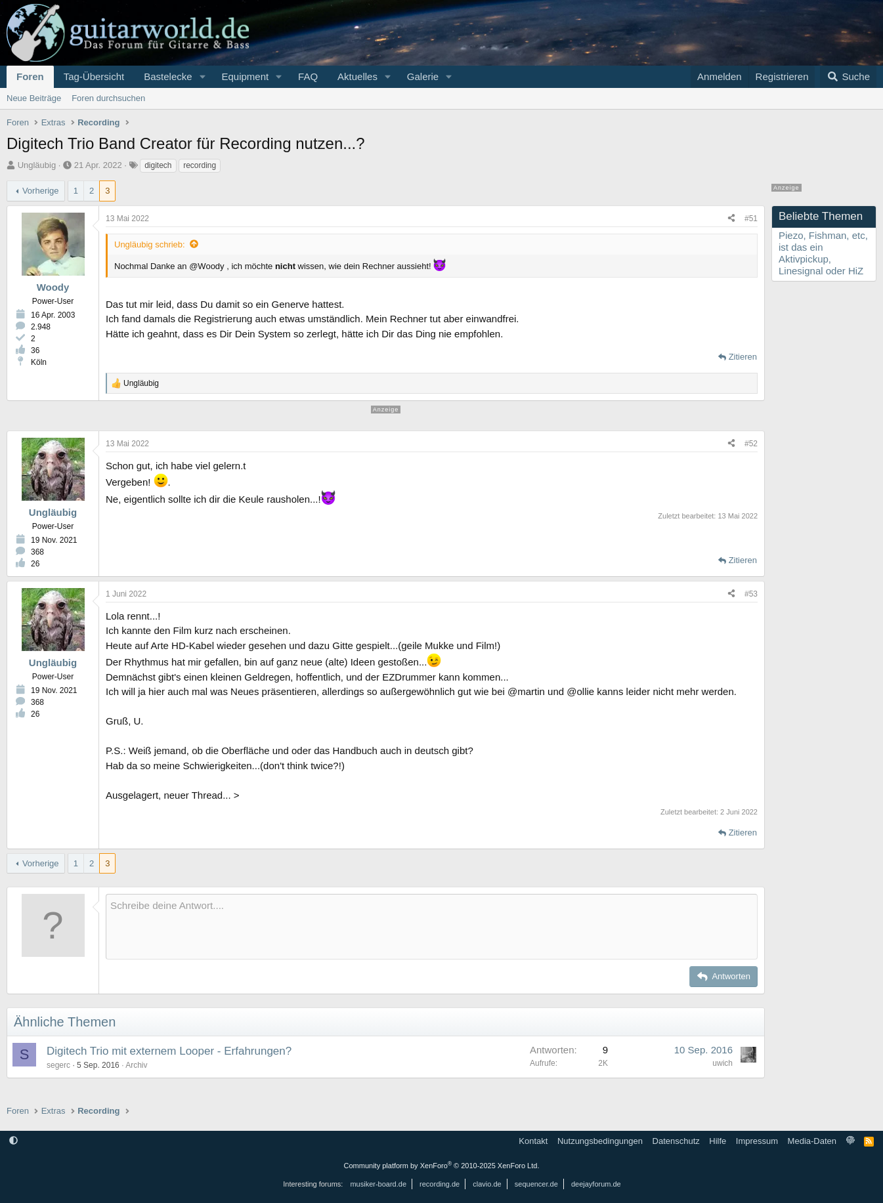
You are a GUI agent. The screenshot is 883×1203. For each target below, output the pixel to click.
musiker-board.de (378, 1184)
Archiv (136, 1065)
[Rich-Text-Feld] (432, 927)
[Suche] (848, 77)
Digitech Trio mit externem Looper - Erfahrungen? (169, 1051)
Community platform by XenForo (442, 1166)
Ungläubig (37, 165)
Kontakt (533, 1141)
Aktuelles (357, 76)
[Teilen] (731, 218)
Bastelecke (168, 76)
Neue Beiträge (34, 98)
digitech (157, 165)
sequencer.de (536, 1184)
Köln (39, 362)
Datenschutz (676, 1141)
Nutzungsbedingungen (600, 1141)
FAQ (308, 76)
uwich (722, 1063)
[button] (202, 77)
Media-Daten (812, 1141)
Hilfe (717, 1141)
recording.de (440, 1184)
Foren (30, 76)
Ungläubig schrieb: (149, 244)
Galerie (423, 76)
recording (199, 165)
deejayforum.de (596, 1184)
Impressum (757, 1141)
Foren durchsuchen (108, 98)
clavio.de (487, 1184)
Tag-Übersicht (94, 76)
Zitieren (743, 357)
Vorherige (40, 191)
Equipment (245, 76)
